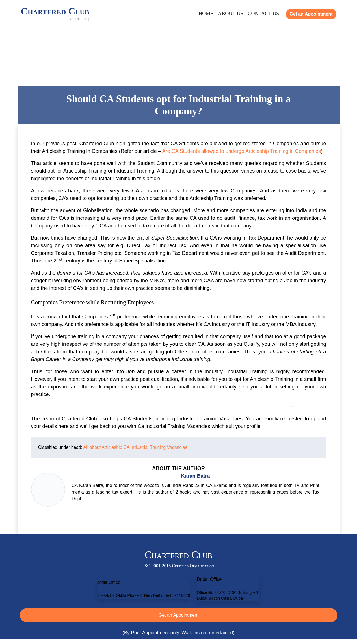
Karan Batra (195, 476)
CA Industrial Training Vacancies (155, 447)
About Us (230, 13)
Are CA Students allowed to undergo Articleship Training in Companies (241, 151)
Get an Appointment (310, 14)
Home (205, 13)
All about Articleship (102, 447)
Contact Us (263, 13)
